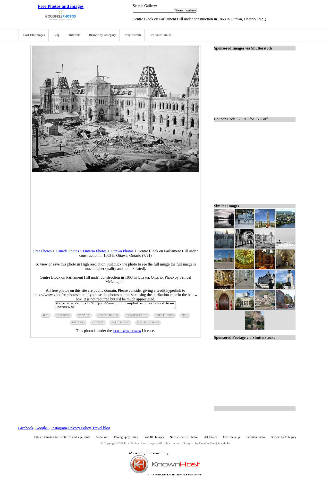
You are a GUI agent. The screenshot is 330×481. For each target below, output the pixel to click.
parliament (120, 323)
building (63, 316)
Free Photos (42, 251)
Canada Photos (67, 251)
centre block (108, 316)
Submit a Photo (255, 437)
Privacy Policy (79, 428)
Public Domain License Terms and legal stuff (62, 437)
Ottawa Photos (122, 251)
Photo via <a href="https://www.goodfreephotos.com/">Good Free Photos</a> (115, 306)
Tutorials (74, 35)
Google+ (42, 428)
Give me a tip (231, 437)
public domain (148, 323)
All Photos (210, 437)
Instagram (59, 428)
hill (185, 316)
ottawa (98, 323)
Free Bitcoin (133, 35)
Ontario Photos (94, 251)
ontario (78, 323)
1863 (45, 316)
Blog (56, 35)
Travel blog (101, 428)
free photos (164, 316)
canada (84, 316)
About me (102, 437)
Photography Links (126, 437)
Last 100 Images (34, 35)
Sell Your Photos (160, 35)
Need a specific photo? (184, 437)
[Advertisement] (116, 206)
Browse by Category (102, 35)
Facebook (25, 428)
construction (137, 316)
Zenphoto (223, 443)
